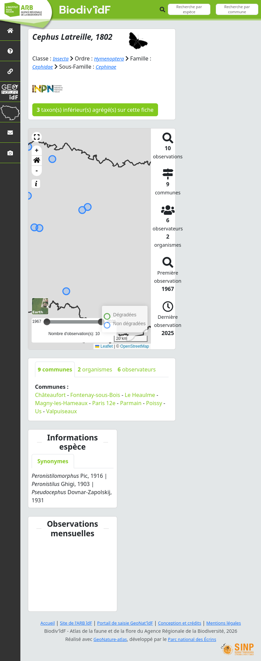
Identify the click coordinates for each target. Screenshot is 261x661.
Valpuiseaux (61, 411)
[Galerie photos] (10, 153)
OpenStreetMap (134, 346)
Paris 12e (104, 403)
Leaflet (103, 346)
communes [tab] (55, 369)
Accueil (40, 623)
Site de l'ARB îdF (70, 623)
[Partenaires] (10, 71)
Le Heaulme (140, 395)
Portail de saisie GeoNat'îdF (123, 623)
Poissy (154, 403)
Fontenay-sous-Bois (95, 395)
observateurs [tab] (137, 369)
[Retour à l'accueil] (10, 30)
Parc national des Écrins (193, 639)
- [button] (37, 171)
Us (38, 411)
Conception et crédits (182, 623)
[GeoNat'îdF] (10, 92)
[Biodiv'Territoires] (10, 112)
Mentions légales (231, 623)
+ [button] (37, 150)
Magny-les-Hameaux (61, 403)
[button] (37, 137)
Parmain (130, 403)
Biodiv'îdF (85, 10)
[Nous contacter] (10, 132)
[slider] (101, 321)
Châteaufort (50, 395)
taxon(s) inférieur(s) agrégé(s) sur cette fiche (95, 110)
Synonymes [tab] (52, 461)
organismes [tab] (94, 369)
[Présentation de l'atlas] (10, 51)
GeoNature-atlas (108, 639)
